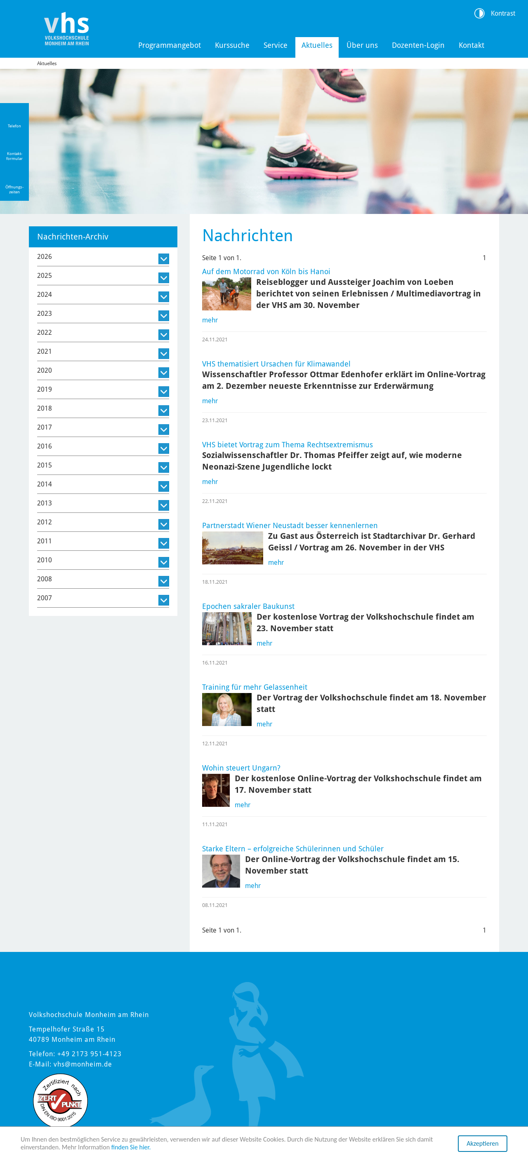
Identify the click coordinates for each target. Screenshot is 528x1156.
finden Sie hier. (131, 1147)
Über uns (362, 45)
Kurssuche (232, 45)
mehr (210, 320)
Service (276, 45)
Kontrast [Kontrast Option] (503, 13)
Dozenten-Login (418, 45)
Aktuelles (317, 45)
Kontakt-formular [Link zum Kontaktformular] (14, 156)
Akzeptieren (482, 1143)
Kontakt (471, 45)
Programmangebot (169, 45)
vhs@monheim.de (83, 1064)
